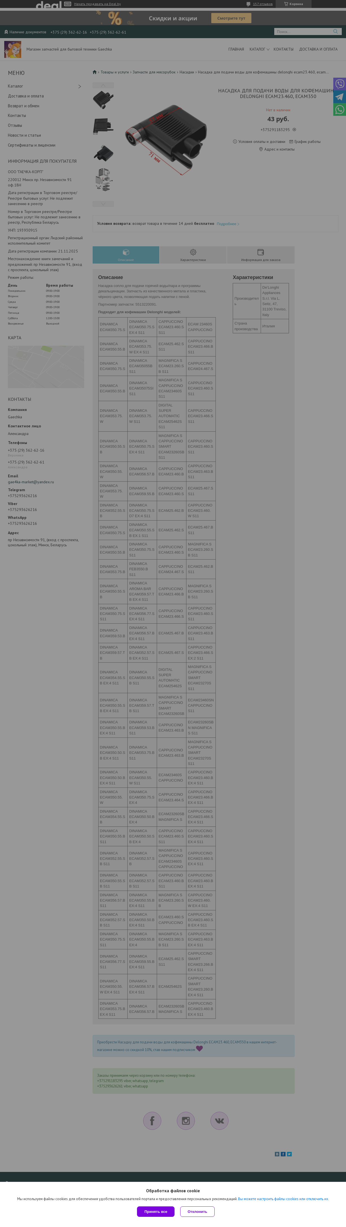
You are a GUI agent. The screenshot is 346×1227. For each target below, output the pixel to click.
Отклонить (197, 1211)
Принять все (155, 1211)
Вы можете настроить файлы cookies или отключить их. (283, 1198)
